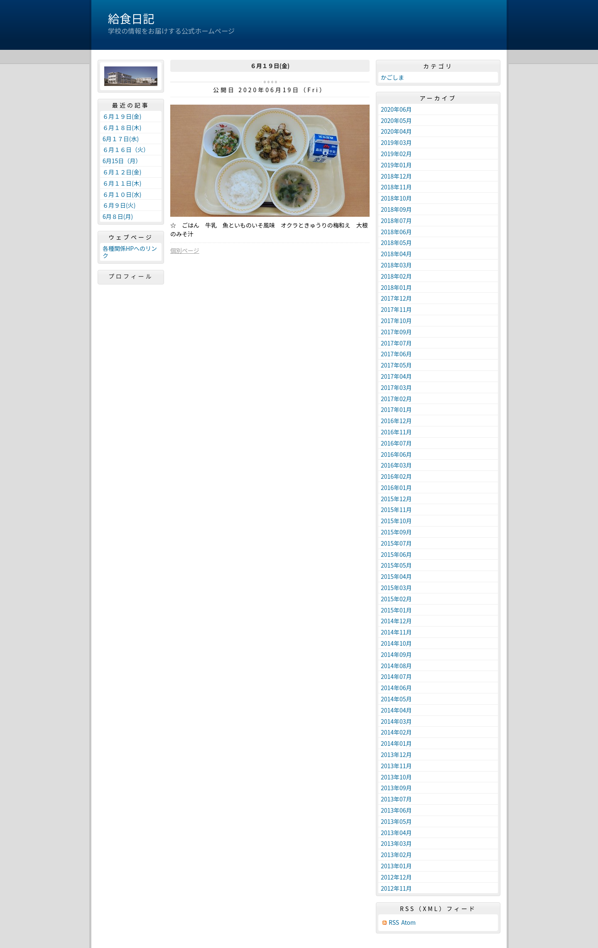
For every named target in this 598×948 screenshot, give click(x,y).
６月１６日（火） (126, 149)
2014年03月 (396, 721)
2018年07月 (396, 220)
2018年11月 (396, 187)
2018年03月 (396, 265)
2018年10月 (396, 198)
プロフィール (130, 276)
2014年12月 (396, 621)
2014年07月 (396, 676)
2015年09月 (396, 532)
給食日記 (131, 18)
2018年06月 (396, 232)
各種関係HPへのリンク (130, 252)
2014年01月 (396, 743)
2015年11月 (396, 509)
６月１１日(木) (122, 183)
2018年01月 (396, 287)
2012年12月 (396, 877)
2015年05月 (396, 565)
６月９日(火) (119, 205)
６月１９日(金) (122, 116)
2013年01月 (396, 866)
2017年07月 (396, 343)
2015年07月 (396, 543)
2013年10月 (396, 777)
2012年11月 (396, 888)
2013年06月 (396, 810)
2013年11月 (396, 766)
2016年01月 (396, 487)
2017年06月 (396, 354)
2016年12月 (396, 420)
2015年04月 (396, 576)
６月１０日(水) (122, 194)
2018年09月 (396, 209)
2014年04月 (396, 710)
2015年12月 (396, 499)
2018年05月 (396, 242)
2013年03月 (396, 843)
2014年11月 (396, 632)
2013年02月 (396, 854)
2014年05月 (396, 699)
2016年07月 (396, 443)
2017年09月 (396, 332)
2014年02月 (396, 732)
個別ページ (184, 250)
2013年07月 (396, 799)
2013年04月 (396, 832)
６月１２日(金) (122, 172)
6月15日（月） (122, 161)
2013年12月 (396, 754)
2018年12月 (396, 176)
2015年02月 (396, 599)
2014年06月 (396, 687)
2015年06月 (396, 554)
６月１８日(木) (122, 127)
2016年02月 (396, 476)
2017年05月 (396, 365)
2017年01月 (396, 409)
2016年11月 (396, 432)
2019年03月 (396, 142)
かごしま (392, 77)
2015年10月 (396, 521)
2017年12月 (396, 298)
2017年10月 (396, 320)
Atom (408, 922)
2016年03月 (396, 465)
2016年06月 (396, 454)
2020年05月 (396, 120)
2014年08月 (396, 665)
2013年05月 (396, 821)
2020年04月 (396, 131)
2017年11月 (396, 309)
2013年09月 (396, 788)
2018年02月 (396, 276)
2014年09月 (396, 654)
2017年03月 (396, 387)
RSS (394, 922)
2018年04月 (396, 254)
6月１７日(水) (121, 139)
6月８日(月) (118, 216)
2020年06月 (396, 109)
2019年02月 (396, 153)
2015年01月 (396, 610)
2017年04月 (396, 376)
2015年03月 (396, 587)
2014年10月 (396, 643)
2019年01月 (396, 165)
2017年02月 (396, 398)
